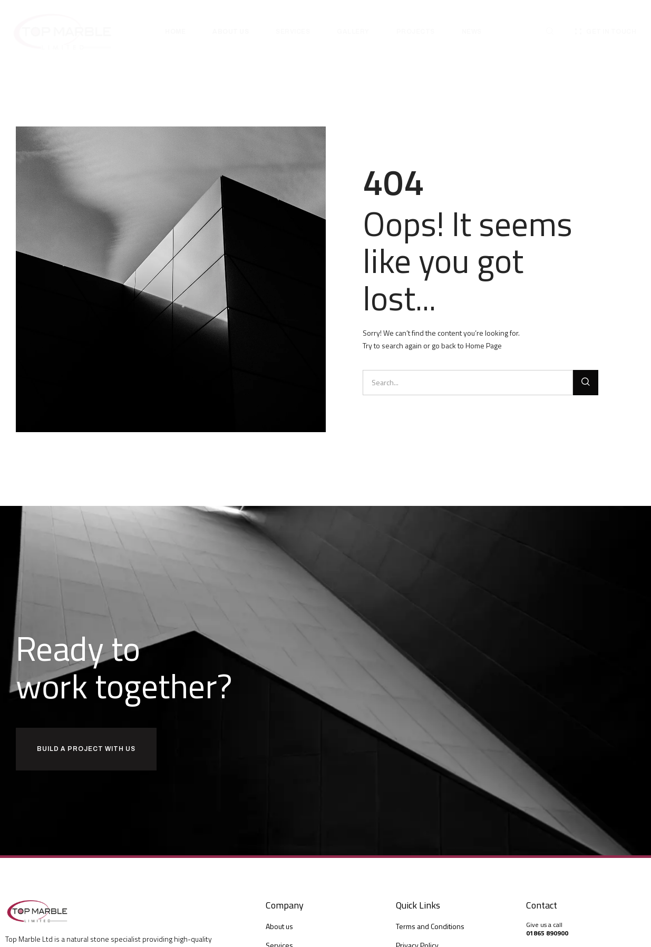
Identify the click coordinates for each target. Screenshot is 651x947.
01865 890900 (547, 933)
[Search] (585, 382)
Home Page (483, 345)
